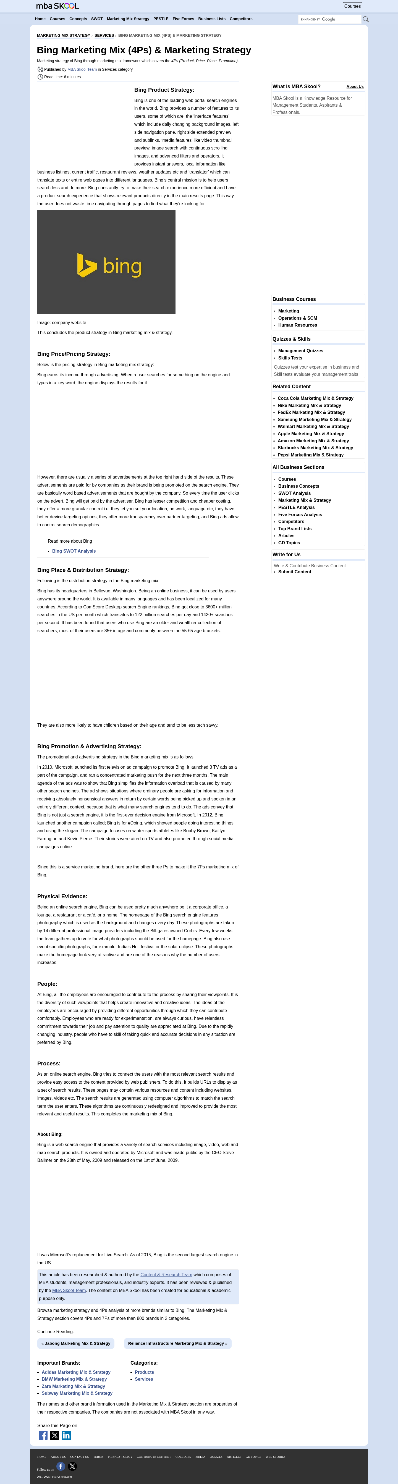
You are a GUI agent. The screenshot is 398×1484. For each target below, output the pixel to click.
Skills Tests (290, 358)
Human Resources (297, 325)
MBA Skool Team (82, 69)
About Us (355, 86)
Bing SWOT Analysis (74, 551)
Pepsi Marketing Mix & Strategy (311, 455)
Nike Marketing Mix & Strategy (309, 405)
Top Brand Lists (295, 528)
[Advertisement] (83, 124)
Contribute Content (154, 1456)
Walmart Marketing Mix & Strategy (313, 426)
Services (144, 1379)
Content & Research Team (166, 1274)
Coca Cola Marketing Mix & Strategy (316, 398)
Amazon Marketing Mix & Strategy (313, 440)
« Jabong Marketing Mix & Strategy (75, 1343)
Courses (352, 6)
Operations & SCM (297, 318)
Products (144, 1372)
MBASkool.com (62, 1476)
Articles (286, 535)
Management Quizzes (300, 350)
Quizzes (216, 1456)
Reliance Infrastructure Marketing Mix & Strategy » (177, 1343)
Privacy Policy (120, 1456)
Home (41, 1456)
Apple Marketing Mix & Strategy (311, 433)
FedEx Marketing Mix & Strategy (311, 412)
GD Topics (289, 542)
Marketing (288, 311)
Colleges (183, 1456)
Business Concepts (298, 486)
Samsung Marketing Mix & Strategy (315, 419)
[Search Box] (330, 19)
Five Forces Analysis (300, 514)
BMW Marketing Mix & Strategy (74, 1379)
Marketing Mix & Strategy (304, 500)
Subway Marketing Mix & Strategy (77, 1393)
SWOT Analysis (294, 493)
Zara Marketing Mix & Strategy (73, 1386)
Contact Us (79, 1456)
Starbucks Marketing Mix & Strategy (315, 447)
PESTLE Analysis (296, 507)
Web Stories (276, 1456)
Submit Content (294, 571)
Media (200, 1456)
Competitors (291, 521)
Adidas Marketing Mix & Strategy (76, 1372)
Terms (98, 1456)
